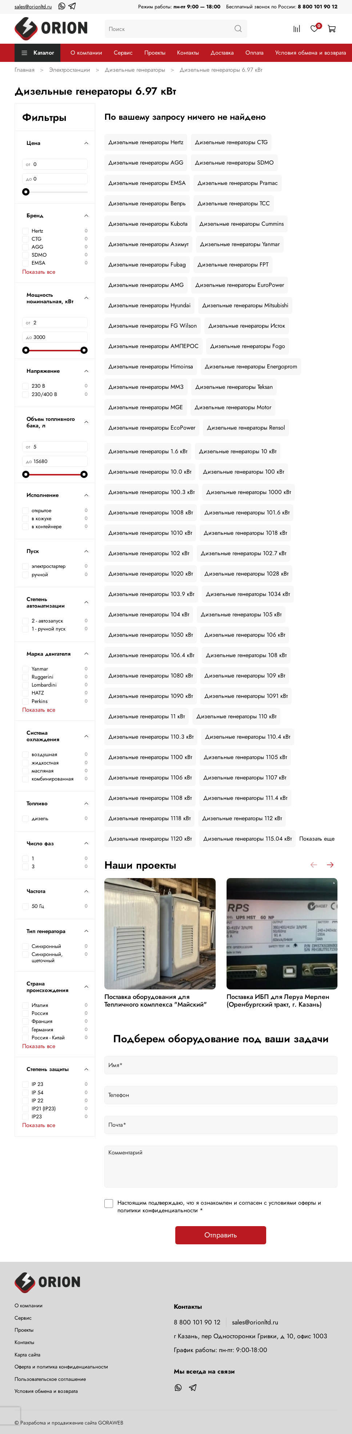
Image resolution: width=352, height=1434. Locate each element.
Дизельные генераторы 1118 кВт (149, 818)
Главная (25, 70)
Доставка (222, 52)
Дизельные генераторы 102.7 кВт (243, 553)
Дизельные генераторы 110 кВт (236, 716)
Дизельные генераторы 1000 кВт (248, 492)
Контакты (188, 52)
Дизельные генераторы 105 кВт (241, 614)
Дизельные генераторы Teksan (234, 387)
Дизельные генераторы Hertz (145, 142)
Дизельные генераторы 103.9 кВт (151, 594)
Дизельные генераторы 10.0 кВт (149, 471)
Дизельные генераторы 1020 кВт (150, 573)
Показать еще (317, 838)
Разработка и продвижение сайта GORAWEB (71, 1422)
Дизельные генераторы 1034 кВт (248, 594)
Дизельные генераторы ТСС (233, 203)
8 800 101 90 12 (317, 6)
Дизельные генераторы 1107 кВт (244, 777)
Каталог (37, 52)
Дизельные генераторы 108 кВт (246, 655)
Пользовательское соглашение (50, 1379)
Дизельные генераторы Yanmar (240, 244)
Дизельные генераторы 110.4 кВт (247, 736)
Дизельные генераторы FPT (232, 264)
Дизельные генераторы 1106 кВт (150, 777)
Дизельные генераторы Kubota (148, 224)
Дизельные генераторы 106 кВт (244, 635)
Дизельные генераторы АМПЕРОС (153, 346)
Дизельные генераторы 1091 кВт (246, 696)
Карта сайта (27, 1354)
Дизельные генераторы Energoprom (251, 366)
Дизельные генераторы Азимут (148, 244)
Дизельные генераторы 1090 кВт (150, 696)
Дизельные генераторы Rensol (246, 427)
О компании (86, 52)
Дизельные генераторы (135, 70)
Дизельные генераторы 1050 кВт (150, 635)
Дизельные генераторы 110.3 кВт (150, 736)
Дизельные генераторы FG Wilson (152, 325)
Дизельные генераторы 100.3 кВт (151, 492)
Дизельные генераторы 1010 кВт (150, 533)
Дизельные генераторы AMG (146, 285)
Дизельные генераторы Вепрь (147, 203)
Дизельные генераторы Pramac (237, 183)
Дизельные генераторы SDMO (234, 162)
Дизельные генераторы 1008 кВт (150, 512)
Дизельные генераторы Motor (233, 407)
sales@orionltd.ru (33, 6)
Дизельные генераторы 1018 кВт (245, 533)
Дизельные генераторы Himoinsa (150, 366)
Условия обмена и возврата (310, 52)
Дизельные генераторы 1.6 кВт (147, 451)
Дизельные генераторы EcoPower (151, 427)
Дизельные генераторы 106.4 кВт (151, 655)
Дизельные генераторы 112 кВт (242, 818)
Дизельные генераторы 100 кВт (243, 471)
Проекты (154, 52)
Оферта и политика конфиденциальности (61, 1366)
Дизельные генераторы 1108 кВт (150, 798)
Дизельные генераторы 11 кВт (146, 716)
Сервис (123, 52)
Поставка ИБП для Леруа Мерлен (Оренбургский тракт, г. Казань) (277, 1001)
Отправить (220, 1235)
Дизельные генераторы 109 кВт (244, 675)
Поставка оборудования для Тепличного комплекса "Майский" (155, 1001)
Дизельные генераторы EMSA (147, 183)
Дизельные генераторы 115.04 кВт (247, 838)
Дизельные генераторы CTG (231, 142)
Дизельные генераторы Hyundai (149, 305)
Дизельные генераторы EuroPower (239, 285)
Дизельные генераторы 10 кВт (237, 451)
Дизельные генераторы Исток (246, 325)
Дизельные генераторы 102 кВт (148, 553)
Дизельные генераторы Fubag (147, 264)
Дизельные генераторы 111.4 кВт (245, 798)
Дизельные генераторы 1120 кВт (150, 838)
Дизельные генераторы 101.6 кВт (246, 512)
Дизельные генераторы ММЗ (146, 387)
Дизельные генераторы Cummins (241, 224)
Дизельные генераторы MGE (145, 407)
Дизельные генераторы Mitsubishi (245, 305)
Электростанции (69, 70)
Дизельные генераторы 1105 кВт (245, 757)
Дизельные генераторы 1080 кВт (150, 675)
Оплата (254, 52)
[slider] (25, 191)
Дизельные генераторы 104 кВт (148, 614)
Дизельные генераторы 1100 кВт (150, 757)
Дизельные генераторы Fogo (247, 346)
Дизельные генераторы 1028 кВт (246, 573)
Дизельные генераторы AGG (145, 162)
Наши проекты (140, 865)
